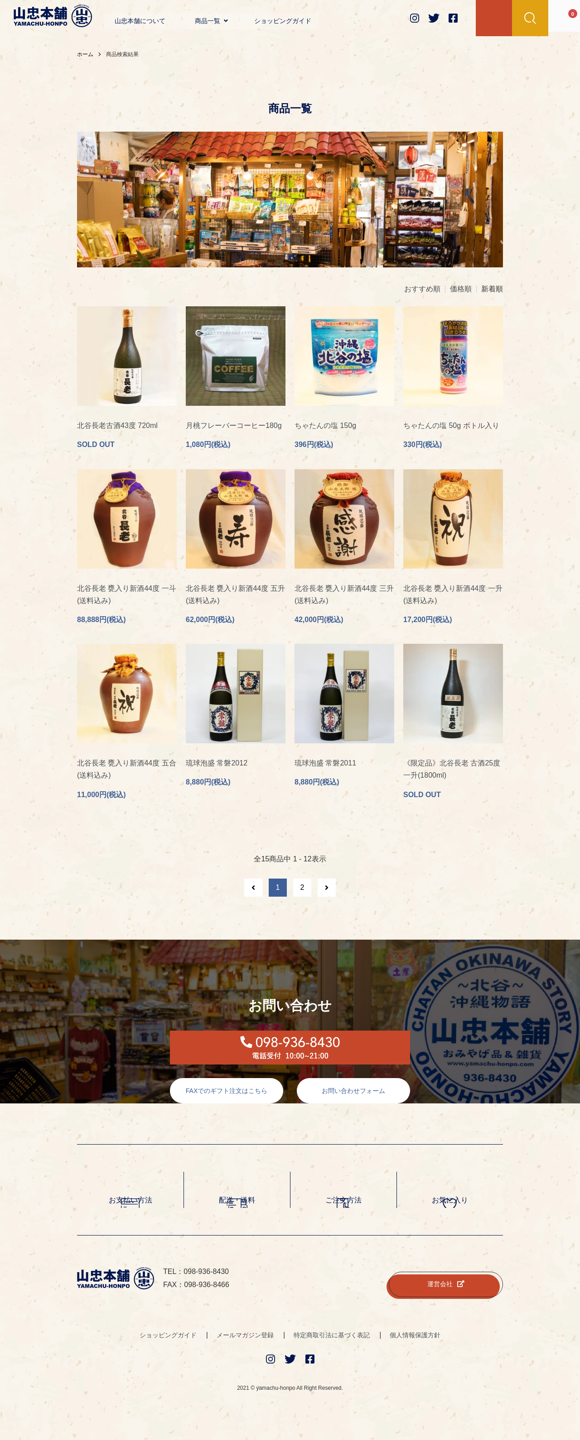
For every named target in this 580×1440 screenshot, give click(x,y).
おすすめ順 (422, 289)
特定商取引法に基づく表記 (332, 1341)
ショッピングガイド (282, 20)
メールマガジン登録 (245, 1341)
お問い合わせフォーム (353, 1097)
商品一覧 (211, 20)
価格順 (461, 289)
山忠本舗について (140, 20)
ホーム (85, 54)
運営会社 (445, 1290)
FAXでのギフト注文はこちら (226, 1097)
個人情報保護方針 (415, 1341)
